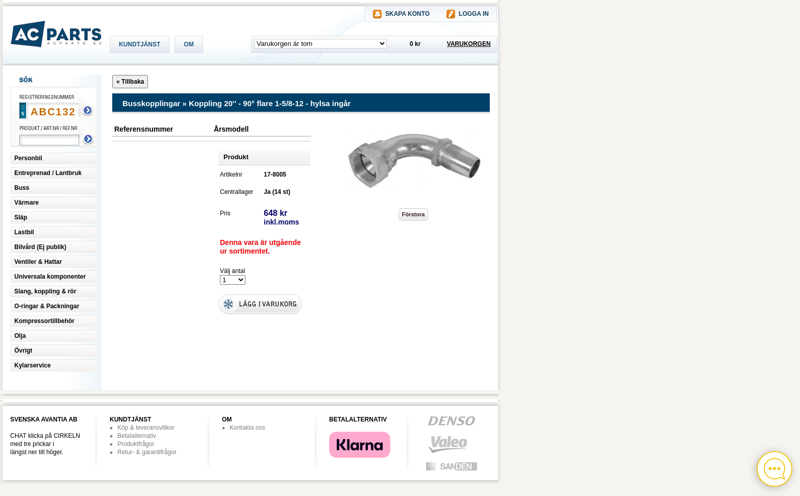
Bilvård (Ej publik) (40, 247)
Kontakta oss (247, 427)
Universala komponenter (50, 276)
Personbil (28, 158)
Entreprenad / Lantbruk (48, 173)
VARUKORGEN (469, 43)
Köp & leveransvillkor (145, 427)
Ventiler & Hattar (38, 261)
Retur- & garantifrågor (147, 452)
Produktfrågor (136, 444)
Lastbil (24, 232)
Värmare (26, 202)
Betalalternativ (136, 435)
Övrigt (23, 350)
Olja (20, 335)
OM (188, 44)
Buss (21, 187)
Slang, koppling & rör (45, 291)
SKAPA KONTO (407, 13)
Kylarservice (32, 365)
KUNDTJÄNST (139, 44)
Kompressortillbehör (44, 321)
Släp (20, 217)
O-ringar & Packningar (46, 306)
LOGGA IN (474, 13)
